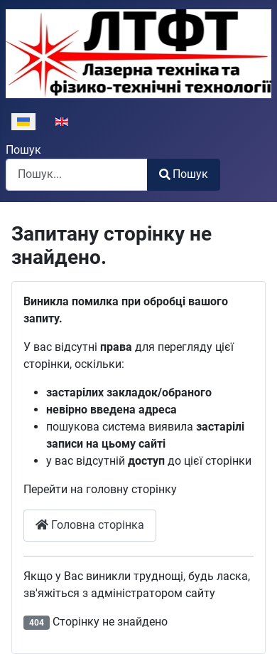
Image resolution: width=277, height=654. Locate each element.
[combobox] (77, 175)
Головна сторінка (90, 525)
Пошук (23, 150)
